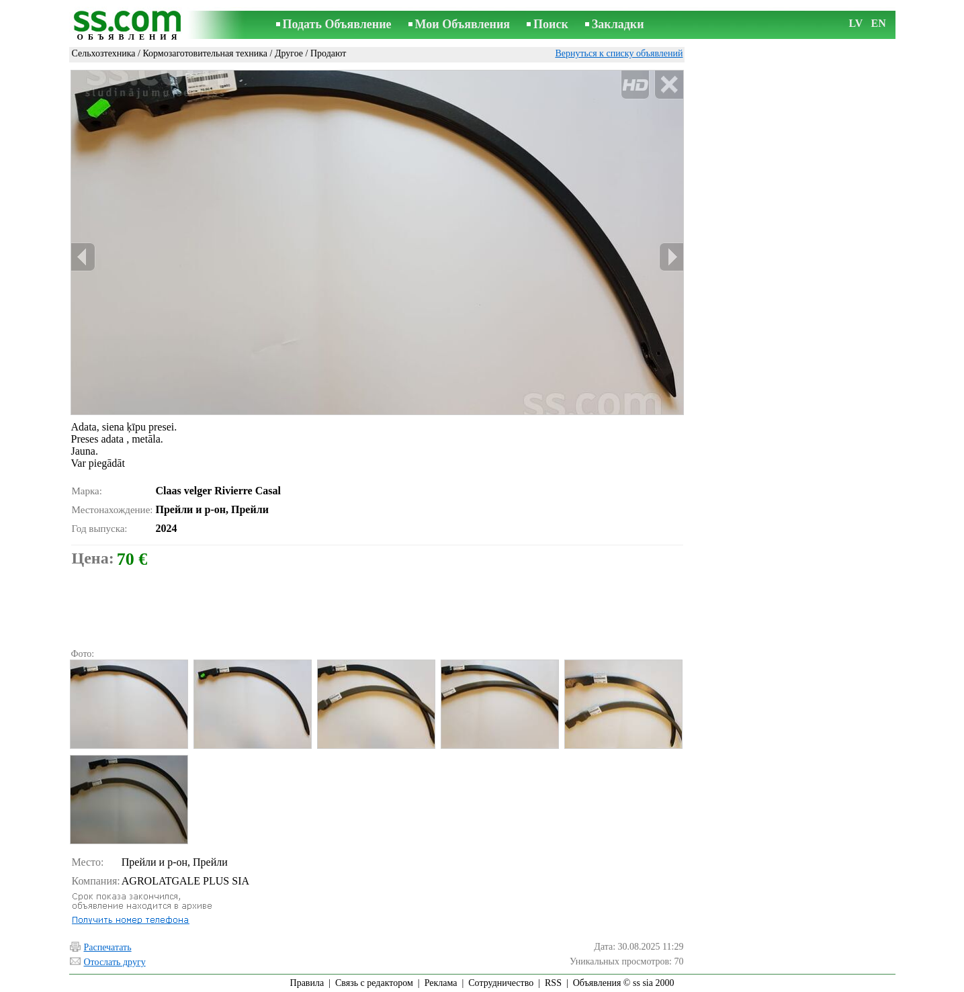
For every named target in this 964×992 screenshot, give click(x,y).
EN (878, 23)
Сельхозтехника (104, 53)
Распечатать (108, 947)
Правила (307, 983)
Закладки (618, 24)
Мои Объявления (462, 24)
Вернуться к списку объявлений (619, 53)
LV (856, 23)
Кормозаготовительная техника (204, 53)
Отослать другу (115, 962)
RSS (553, 983)
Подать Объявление (337, 24)
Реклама (441, 983)
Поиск (550, 24)
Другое (289, 53)
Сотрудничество (500, 983)
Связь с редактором (374, 983)
